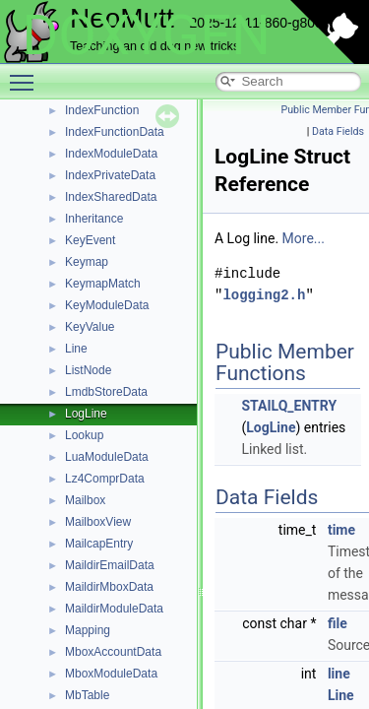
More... (303, 238)
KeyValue (89, 327)
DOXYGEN (146, 35)
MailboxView (98, 522)
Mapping (87, 630)
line (339, 673)
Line (76, 348)
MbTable (87, 695)
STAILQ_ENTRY (289, 406)
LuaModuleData (107, 457)
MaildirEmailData (109, 565)
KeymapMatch (103, 283)
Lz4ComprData (105, 478)
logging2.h (263, 295)
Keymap (86, 262)
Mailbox (85, 500)
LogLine (86, 413)
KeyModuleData (107, 305)
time (341, 530)
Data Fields (338, 131)
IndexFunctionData (114, 132)
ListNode (88, 370)
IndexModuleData (111, 154)
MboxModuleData (111, 673)
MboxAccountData (113, 652)
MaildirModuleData (114, 608)
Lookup (84, 435)
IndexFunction (102, 110)
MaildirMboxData (109, 587)
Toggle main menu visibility (26, 74)
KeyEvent (90, 240)
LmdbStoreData (106, 392)
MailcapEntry (99, 543)
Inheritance (94, 219)
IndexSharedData (110, 197)
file (337, 623)
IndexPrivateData (110, 175)
